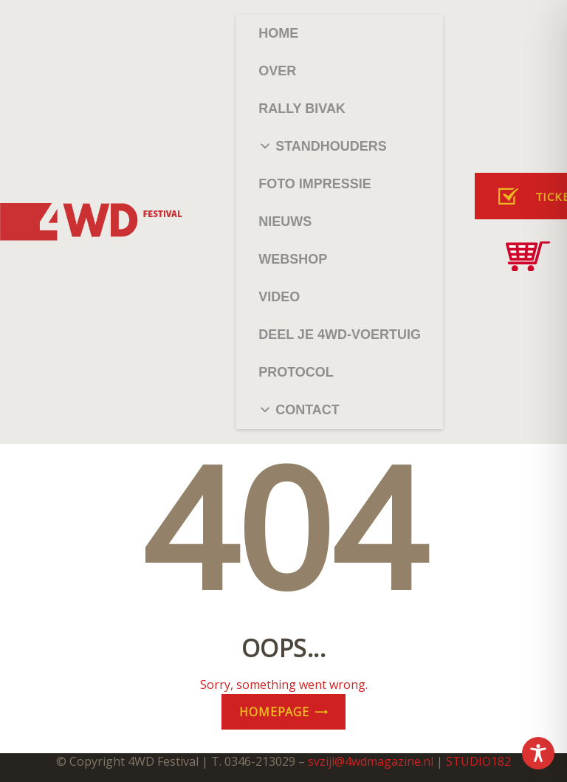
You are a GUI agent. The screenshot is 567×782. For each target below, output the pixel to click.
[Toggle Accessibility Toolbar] (538, 753)
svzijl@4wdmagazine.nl (370, 761)
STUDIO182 (478, 761)
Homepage (274, 712)
